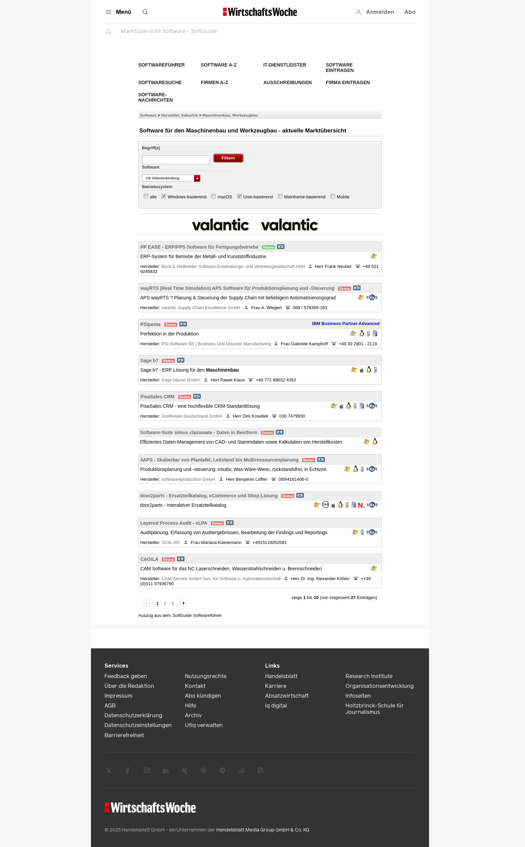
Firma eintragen (348, 82)
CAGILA (149, 559)
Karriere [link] (275, 686)
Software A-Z (219, 65)
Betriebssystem (157, 186)
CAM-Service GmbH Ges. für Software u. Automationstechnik (221, 578)
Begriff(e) (151, 148)
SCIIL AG (171, 542)
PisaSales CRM (157, 396)
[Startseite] (108, 31)
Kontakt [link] (195, 686)
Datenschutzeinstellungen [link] (138, 725)
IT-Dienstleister (284, 65)
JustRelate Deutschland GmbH (192, 416)
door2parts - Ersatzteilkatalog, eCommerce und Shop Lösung (209, 495)
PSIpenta (150, 324)
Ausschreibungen (287, 82)
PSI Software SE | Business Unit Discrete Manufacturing (216, 343)
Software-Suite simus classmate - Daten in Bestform (198, 432)
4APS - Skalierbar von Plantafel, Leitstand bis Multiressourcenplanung (219, 460)
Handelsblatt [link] (281, 676)
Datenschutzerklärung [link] (133, 715)
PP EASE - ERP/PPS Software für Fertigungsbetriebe (199, 247)
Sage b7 (149, 360)
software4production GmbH (189, 479)
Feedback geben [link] (125, 676)
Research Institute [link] (368, 676)
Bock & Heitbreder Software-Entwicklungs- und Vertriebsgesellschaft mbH (233, 266)
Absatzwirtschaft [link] (287, 696)
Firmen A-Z (214, 82)
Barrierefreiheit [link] (124, 735)
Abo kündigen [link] (203, 696)
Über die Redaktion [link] (129, 686)
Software (148, 115)
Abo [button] (409, 12)
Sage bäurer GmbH (181, 379)
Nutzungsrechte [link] (205, 676)
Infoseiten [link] (358, 696)
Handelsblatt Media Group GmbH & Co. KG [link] (262, 830)
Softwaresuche (160, 82)
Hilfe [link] (190, 705)
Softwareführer (161, 65)
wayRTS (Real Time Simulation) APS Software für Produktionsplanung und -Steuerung (237, 288)
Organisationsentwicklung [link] (379, 686)
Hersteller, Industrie (179, 115)
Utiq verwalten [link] (204, 725)
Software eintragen (340, 67)
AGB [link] (110, 705)
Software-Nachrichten (155, 97)
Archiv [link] (193, 715)
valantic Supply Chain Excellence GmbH (201, 307)
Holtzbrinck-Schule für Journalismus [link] (374, 709)
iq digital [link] (276, 705)
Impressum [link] (118, 696)
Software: (151, 167)
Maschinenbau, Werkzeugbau (230, 115)
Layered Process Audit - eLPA (173, 523)
